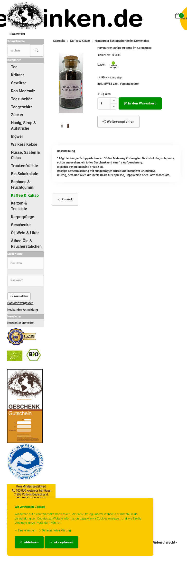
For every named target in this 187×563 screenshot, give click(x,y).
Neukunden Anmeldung (22, 309)
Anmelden (19, 296)
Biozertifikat (17, 34)
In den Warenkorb (140, 103)
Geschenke (21, 224)
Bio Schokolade (24, 173)
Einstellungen (25, 530)
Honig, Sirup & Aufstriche (23, 125)
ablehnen (29, 542)
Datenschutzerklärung (55, 530)
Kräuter (17, 75)
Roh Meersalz (23, 91)
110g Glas (104, 94)
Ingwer (17, 136)
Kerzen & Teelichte (19, 206)
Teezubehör (21, 99)
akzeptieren (61, 542)
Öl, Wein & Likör (25, 232)
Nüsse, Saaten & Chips (25, 155)
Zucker (17, 114)
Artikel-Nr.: (104, 55)
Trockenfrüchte (24, 165)
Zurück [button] (65, 199)
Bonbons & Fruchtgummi (22, 184)
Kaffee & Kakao (25, 195)
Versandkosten (129, 83)
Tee (14, 67)
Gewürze (19, 83)
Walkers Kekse (24, 144)
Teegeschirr (21, 107)
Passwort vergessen (20, 303)
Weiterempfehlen (118, 121)
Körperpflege (22, 216)
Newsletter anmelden (20, 322)
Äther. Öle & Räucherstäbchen (26, 244)
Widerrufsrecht (163, 542)
